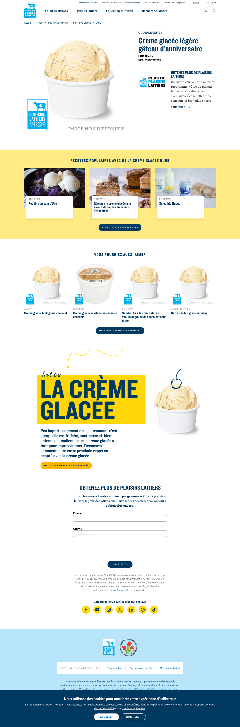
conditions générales (133, 708)
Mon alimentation (170, 668)
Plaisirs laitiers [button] (87, 11)
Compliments (150, 32)
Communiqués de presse (174, 2)
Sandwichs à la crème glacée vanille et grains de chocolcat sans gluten (144, 316)
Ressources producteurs (111, 2)
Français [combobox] (196, 3)
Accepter (106, 716)
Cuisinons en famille (141, 668)
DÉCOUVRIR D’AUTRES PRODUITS (120, 330)
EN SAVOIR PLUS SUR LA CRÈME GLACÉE (66, 465)
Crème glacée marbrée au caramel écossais (95, 315)
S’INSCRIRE (180, 107)
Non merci (133, 716)
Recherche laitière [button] (154, 11)
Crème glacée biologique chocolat (45, 313)
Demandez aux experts (87, 2)
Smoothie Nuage (169, 203)
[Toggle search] (214, 11)
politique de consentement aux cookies (175, 704)
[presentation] (120, 549)
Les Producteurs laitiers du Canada (30, 10)
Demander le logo (132, 2)
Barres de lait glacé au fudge (189, 313)
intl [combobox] (211, 3)
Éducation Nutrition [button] (119, 11)
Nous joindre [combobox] (150, 2)
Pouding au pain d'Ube (42, 203)
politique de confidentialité (114, 590)
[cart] (206, 11)
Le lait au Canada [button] (56, 11)
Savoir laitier (115, 668)
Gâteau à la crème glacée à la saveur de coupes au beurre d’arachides (112, 207)
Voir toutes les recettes (120, 227)
